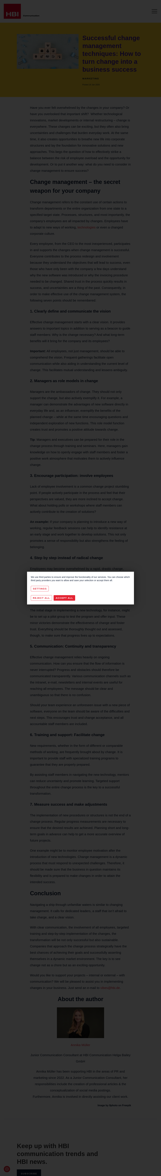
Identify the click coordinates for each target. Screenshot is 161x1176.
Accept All (64, 598)
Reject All (41, 598)
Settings (40, 588)
